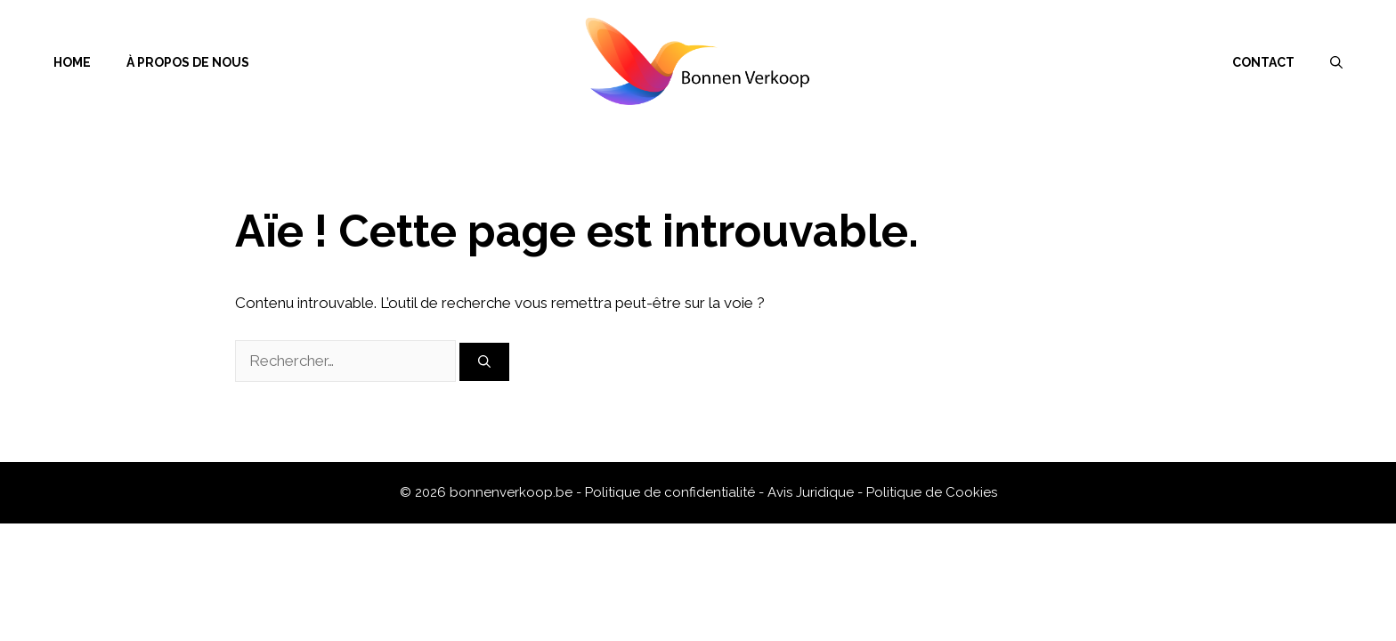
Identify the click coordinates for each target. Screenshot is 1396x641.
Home (72, 62)
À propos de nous (187, 62)
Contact (1263, 62)
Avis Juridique (812, 492)
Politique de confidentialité (672, 492)
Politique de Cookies (931, 492)
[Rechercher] (484, 362)
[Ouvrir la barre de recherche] (1336, 62)
